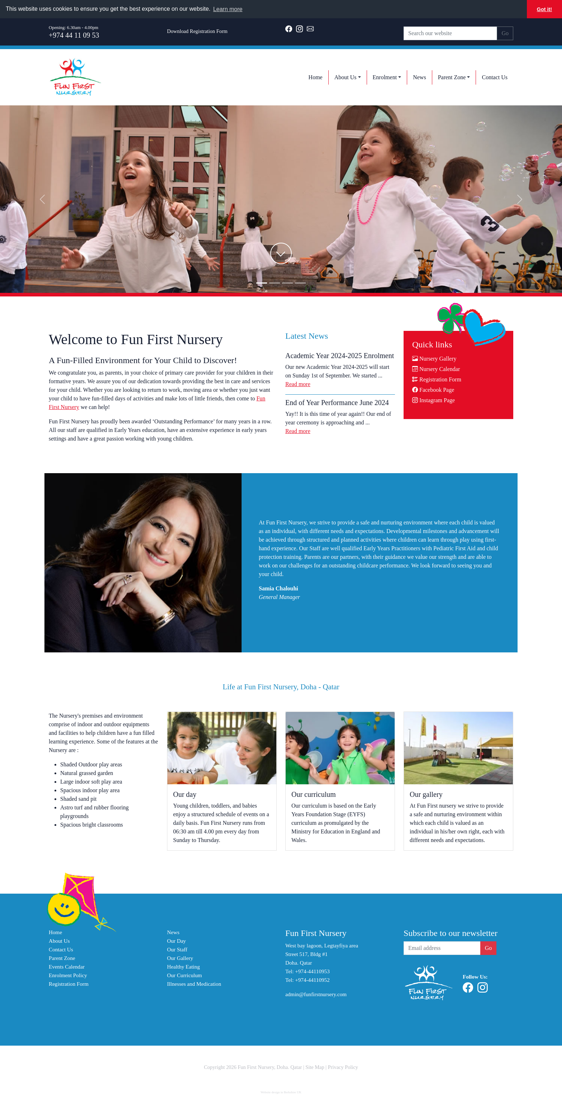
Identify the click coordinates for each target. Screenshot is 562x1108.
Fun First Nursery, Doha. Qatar (270, 1067)
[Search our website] (450, 33)
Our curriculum (313, 794)
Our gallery (426, 794)
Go (505, 33)
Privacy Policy (343, 1067)
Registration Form (436, 379)
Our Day (176, 941)
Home (55, 932)
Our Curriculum (184, 975)
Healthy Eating (183, 967)
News (173, 932)
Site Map (314, 1067)
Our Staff (177, 949)
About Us (59, 941)
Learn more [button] (228, 9)
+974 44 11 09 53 (74, 35)
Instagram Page (433, 400)
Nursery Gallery (434, 359)
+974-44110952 (312, 980)
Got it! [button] (544, 9)
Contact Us (61, 949)
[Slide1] (274, 283)
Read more (297, 384)
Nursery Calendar (436, 369)
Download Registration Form (197, 31)
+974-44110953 (312, 971)
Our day (184, 794)
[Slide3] (300, 283)
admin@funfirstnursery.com (316, 994)
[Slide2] (287, 283)
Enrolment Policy (68, 975)
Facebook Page (433, 390)
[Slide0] (261, 283)
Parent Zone (62, 958)
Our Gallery (180, 958)
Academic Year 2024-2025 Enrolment (339, 356)
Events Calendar (67, 967)
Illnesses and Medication (194, 984)
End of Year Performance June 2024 (337, 402)
